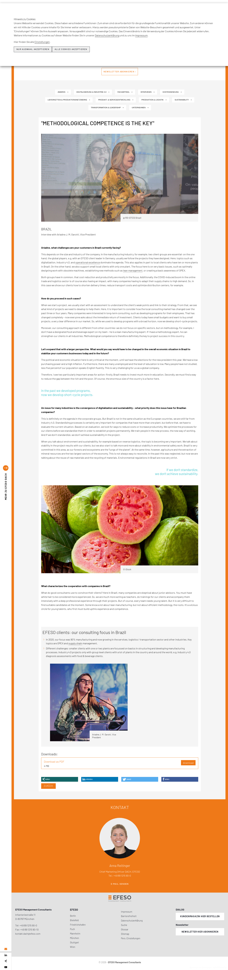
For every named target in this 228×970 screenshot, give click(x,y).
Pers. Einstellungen (130, 938)
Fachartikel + (125, 92)
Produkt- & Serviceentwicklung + (115, 100)
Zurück (48, 786)
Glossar (124, 929)
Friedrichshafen (78, 924)
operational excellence (87, 262)
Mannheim (75, 933)
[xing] (5, 961)
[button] (59, 779)
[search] (223, 14)
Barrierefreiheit (128, 916)
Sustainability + (183, 100)
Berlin (73, 915)
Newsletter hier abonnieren (200, 931)
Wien (72, 947)
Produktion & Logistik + (154, 100)
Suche (124, 925)
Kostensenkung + (172, 92)
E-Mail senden (120, 884)
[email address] (5, 949)
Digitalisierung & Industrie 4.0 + (92, 92)
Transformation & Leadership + (107, 108)
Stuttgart (74, 942)
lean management (132, 270)
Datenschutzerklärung (132, 920)
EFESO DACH (5, 486)
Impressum (126, 911)
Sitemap (125, 934)
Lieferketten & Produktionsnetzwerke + (69, 100)
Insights (159, 7)
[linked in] (5, 955)
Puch (72, 929)
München (74, 938)
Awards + (63, 92)
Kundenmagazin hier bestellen (200, 916)
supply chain (75, 643)
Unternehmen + (140, 108)
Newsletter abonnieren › (120, 71)
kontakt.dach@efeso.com (27, 933)
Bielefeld (74, 920)
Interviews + (148, 92)
